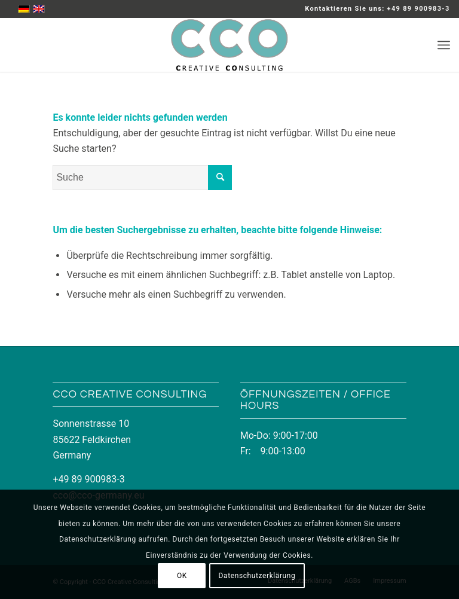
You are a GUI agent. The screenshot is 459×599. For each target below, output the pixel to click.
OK (182, 576)
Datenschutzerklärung (257, 576)
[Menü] (443, 45)
